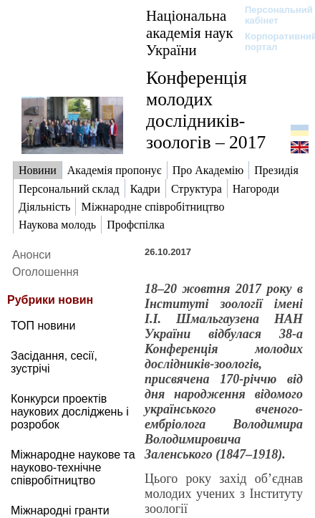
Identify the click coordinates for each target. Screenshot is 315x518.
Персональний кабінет (272, 15)
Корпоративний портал (272, 41)
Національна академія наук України (189, 32)
